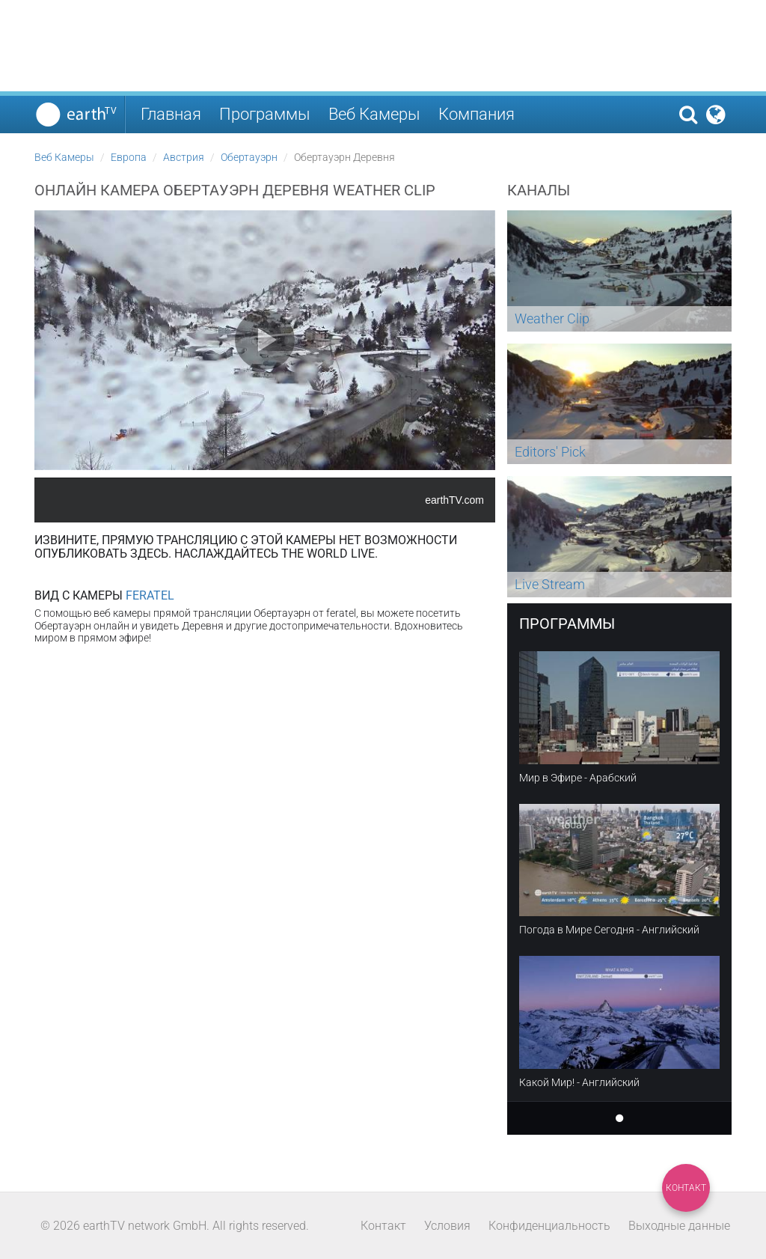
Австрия (183, 157)
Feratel (150, 595)
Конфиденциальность (549, 1226)
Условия (447, 1226)
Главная (171, 114)
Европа (129, 157)
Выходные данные (679, 1226)
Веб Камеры (374, 114)
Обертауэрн (249, 157)
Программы (264, 114)
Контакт (686, 1188)
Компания (476, 114)
